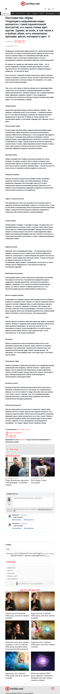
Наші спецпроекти (12, 579)
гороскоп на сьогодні (30, 553)
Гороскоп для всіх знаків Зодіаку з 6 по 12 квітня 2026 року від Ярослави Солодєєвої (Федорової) (17, 645)
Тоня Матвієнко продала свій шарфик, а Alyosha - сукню (17, 482)
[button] (49, 8)
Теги (8, 549)
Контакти (10, 570)
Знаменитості (6, 13)
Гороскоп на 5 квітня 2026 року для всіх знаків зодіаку (43, 644)
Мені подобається (29, 519)
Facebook (22, 440)
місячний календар (48, 553)
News (13, 13)
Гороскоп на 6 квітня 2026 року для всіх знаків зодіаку (17, 615)
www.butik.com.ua (23, 429)
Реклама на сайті (12, 576)
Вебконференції (50, 13)
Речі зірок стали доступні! (38, 481)
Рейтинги (35, 13)
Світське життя (20, 13)
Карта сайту (10, 573)
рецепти (47, 556)
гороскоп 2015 (12, 553)
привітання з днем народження (28, 555)
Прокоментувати (16, 519)
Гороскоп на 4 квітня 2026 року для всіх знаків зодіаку (17, 675)
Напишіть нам (11, 568)
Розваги (41, 13)
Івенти (28, 13)
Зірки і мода (13, 449)
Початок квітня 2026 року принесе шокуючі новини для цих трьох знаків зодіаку (42, 676)
